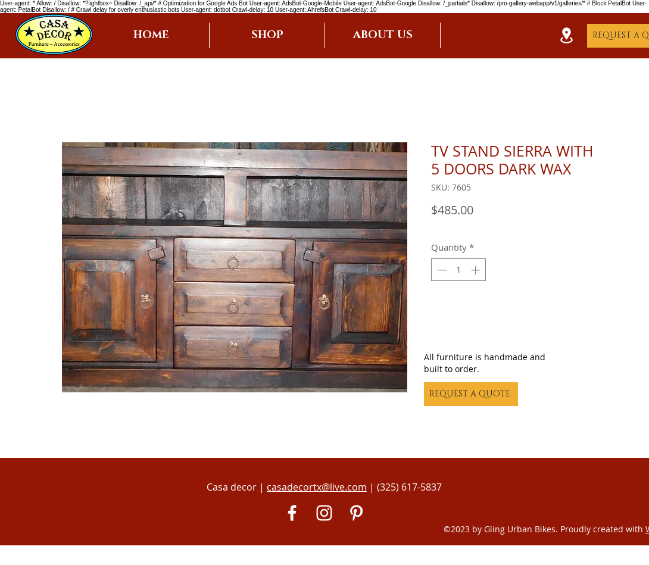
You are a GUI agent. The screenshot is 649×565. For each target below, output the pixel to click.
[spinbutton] (459, 270)
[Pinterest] (356, 512)
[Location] (566, 35)
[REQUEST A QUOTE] (471, 394)
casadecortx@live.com (317, 487)
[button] (267, 35)
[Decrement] (441, 270)
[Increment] (477, 270)
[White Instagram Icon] (324, 512)
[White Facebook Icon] (292, 512)
